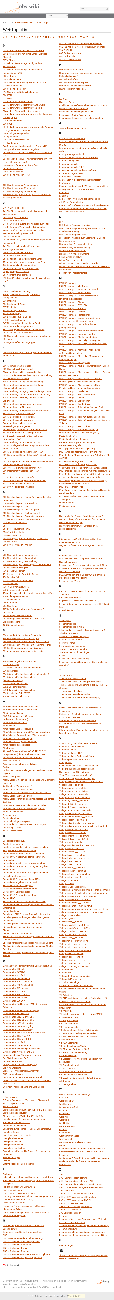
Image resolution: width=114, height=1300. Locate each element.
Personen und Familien (70, 555)
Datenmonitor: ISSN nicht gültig (18, 1029)
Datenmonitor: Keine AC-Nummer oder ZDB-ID (24, 1032)
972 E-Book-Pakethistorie (15, 687)
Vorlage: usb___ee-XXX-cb (71, 953)
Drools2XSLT (9, 1083)
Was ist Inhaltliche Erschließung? (74, 1094)
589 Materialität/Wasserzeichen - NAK (21, 471)
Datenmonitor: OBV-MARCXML (17, 1039)
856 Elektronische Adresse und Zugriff (21, 638)
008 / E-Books (9, 76)
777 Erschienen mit (12, 599)
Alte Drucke (8, 748)
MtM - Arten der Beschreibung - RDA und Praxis (81, 452)
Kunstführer (64, 196)
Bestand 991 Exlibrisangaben (16, 892)
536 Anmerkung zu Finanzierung (18, 420)
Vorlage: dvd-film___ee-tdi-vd (72, 832)
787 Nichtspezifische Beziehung (18, 615)
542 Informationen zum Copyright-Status (22, 432)
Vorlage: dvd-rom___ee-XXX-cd (73, 839)
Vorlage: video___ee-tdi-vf (71, 957)
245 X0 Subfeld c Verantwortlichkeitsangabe (24, 227)
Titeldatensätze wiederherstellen (74, 694)
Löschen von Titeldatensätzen (73, 273)
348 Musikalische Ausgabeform (18, 326)
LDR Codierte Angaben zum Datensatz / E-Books (82, 238)
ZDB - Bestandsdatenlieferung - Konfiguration (80, 1184)
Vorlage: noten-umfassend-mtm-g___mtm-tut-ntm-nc (84, 909)
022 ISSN (7, 98)
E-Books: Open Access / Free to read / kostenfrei (26, 1100)
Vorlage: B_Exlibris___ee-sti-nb (73, 794)
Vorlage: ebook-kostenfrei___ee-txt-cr (76, 845)
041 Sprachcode (10, 136)
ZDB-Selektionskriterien (70, 1213)
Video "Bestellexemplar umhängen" (75, 775)
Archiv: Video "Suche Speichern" (18, 796)
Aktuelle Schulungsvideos (15, 722)
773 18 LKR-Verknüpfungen (16, 587)
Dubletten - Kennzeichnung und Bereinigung (23, 1087)
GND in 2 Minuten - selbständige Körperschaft (80, 43)
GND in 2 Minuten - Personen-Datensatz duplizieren (27, 1254)
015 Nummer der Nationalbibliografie (20, 92)
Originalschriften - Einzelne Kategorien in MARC (81, 545)
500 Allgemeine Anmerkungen (17, 366)
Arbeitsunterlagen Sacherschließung (20, 764)
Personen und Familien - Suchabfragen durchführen (83, 565)
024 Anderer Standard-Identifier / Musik (21, 111)
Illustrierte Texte (66, 102)
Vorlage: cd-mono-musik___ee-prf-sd (76, 816)
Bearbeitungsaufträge (13, 844)
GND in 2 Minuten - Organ (15, 1248)
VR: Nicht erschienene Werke (72, 1046)
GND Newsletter (66, 50)
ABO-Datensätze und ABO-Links (18, 716)
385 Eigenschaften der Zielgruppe (19, 342)
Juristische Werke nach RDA (72, 128)
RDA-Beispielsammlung (70, 597)
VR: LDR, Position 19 (68, 1023)
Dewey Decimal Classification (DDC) (20, 1064)
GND (5, 1235)
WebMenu (64, 1120)
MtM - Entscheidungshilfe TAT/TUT (75, 461)
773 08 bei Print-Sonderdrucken (18, 580)
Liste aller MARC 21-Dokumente (74, 254)
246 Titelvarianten (11, 236)
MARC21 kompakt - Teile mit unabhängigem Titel (82, 417)
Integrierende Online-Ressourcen (74, 115)
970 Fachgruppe (10, 671)
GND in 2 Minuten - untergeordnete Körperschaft (82, 47)
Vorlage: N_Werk (67, 918)
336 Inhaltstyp (9, 301)
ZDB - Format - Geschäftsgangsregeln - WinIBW (81, 1187)
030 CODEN (8, 124)
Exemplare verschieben (14, 1148)
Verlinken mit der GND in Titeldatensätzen (78, 766)
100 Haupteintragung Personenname (20, 185)
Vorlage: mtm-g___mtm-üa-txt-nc (74, 874)
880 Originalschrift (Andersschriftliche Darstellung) (27, 645)
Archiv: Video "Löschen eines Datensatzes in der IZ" (27, 792)
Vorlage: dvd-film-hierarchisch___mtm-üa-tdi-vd (81, 781)
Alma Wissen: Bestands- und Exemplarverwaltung (26, 732)
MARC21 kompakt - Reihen (71, 397)
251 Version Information (14, 256)
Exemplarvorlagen (11, 1157)
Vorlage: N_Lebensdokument (72, 887)
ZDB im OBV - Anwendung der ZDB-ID (76, 1194)
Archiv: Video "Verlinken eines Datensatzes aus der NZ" (29, 799)
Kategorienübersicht (68, 164)
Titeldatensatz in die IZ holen (72, 678)
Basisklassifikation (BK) (14, 841)
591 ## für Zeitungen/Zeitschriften (19, 477)
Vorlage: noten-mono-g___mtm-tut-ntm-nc (78, 896)
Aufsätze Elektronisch (13, 811)
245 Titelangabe (10, 214)
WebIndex (64, 1110)
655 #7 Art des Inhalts (13, 532)
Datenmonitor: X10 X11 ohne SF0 (18, 1052)
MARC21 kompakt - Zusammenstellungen (78, 429)
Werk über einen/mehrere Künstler (75, 1142)
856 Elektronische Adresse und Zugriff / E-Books (26, 641)
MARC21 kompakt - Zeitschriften (74, 426)
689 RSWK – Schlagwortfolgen (17, 545)
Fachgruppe (8, 1174)
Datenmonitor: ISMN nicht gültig (18, 1026)
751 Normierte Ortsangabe (15, 568)
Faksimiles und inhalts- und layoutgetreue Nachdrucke (28, 1177)
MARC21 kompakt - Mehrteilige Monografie (79, 340)
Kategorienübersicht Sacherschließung (77, 170)
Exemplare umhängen (13, 1145)
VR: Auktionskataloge (69, 982)
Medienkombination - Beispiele (73, 439)
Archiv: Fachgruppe (12, 776)
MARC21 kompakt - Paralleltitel (73, 391)
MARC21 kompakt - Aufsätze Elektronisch (79, 289)
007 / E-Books (9, 60)
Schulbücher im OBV (69, 633)
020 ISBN (7, 95)
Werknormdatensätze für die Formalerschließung (82, 1148)
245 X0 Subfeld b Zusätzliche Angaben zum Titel (26, 224)
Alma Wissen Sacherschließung (18, 729)
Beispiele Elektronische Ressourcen (19, 850)
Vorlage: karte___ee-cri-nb (71, 861)
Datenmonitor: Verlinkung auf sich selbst (22, 1048)
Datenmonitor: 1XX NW (14, 972)
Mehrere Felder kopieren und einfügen (77, 442)
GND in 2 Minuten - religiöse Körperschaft (22, 1257)
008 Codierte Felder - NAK (15, 89)
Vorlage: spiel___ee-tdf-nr (71, 938)
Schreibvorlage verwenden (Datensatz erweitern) (82, 630)
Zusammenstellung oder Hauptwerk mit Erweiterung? (84, 1225)
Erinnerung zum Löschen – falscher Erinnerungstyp (27, 1129)
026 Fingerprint (10, 117)
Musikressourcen (67, 506)
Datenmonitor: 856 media (15, 997)
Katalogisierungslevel (69, 160)
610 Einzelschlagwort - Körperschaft (20, 503)
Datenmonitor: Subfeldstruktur (17, 1045)
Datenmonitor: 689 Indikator (16, 988)
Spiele (62, 655)
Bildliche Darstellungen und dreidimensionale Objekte (28, 943)
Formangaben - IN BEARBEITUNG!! (19, 1193)
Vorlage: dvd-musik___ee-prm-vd (74, 836)
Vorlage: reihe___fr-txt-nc (70, 922)
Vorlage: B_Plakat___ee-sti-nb (73, 807)
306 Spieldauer (10, 297)
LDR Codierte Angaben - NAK (73, 234)
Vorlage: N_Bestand (68, 880)
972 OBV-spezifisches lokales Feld (19, 690)
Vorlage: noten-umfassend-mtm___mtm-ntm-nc (81, 912)
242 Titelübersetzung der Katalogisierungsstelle (25, 211)
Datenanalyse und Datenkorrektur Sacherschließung (27, 966)
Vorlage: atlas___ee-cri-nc (71, 785)
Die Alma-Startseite (12, 1068)
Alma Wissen (9, 725)
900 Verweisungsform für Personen (19, 661)
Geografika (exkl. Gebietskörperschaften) (22, 1232)
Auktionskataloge (11, 818)
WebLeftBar (64, 1113)
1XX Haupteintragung (13, 198)
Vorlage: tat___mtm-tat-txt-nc (72, 944)
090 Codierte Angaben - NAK (16, 175)
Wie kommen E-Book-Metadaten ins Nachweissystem (84, 1158)
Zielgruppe (64, 1216)
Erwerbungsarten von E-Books (17, 1135)
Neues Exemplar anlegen (71, 522)
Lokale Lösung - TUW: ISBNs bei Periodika (79, 263)
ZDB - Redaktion (66, 1190)
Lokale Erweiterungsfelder (71, 260)
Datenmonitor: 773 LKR (14, 991)
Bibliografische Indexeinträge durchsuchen (23, 927)
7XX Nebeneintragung (13, 625)
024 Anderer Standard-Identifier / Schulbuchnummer (27, 114)
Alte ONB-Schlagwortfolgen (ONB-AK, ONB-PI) (24, 751)
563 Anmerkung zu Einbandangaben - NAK (23, 452)
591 (5, 474)
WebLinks (63, 1117)
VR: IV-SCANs (65, 1011)
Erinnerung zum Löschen (14, 1125)
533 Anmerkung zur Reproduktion (19, 417)
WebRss (63, 1129)
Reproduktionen (66, 610)
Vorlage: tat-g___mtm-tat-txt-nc (73, 941)
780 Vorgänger (10, 602)
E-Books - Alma (10, 1097)
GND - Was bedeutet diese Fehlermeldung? (23, 1238)
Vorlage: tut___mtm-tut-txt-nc (72, 947)
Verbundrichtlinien (67, 750)
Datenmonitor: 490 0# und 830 (17, 981)
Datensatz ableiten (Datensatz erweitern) (22, 1055)
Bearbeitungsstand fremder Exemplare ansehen (25, 847)
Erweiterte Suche (11, 1132)
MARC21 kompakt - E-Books (72, 308)
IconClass (64, 99)
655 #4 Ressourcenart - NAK (16, 529)
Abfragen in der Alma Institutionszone (21, 706)
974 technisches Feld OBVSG (16, 696)
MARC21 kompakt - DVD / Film (73, 305)
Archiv (6, 767)
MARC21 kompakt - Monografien (74, 362)
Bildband (7, 930)
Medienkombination (68, 436)
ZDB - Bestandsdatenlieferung (73, 1178)
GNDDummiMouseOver (70, 59)
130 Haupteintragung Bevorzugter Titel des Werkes (27, 194)
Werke (62, 1145)
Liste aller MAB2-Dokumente (72, 250)
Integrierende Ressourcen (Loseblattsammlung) (81, 118)
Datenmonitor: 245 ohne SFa (16, 978)
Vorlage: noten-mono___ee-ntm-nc (75, 899)
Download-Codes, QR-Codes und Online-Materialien (27, 1080)
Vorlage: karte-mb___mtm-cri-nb (74, 858)
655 (5, 526)
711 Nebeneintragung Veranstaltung (20, 561)
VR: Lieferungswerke (69, 1027)
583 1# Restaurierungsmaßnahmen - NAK (22, 468)
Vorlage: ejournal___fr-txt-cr (72, 851)
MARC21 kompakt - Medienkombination (78, 337)
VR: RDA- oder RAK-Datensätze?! (74, 1049)
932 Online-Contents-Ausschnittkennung (22, 667)
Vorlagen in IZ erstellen (70, 979)
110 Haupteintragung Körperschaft (19, 188)
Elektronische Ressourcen (15, 1113)
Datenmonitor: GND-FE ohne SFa (18, 1017)
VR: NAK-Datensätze (68, 1043)
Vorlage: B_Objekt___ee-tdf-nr (73, 804)
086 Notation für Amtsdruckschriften (20, 165)
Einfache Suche (10, 1106)
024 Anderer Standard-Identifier (18, 101)
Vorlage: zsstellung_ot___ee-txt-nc (75, 963)
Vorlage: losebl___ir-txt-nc (71, 864)
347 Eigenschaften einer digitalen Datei (21, 323)
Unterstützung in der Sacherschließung (77, 720)
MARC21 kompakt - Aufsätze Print (75, 292)
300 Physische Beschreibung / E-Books (21, 294)
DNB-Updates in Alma (13, 1074)
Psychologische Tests (69, 581)
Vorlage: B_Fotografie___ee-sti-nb (74, 797)
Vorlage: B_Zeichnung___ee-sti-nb (75, 810)
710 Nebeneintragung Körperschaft (19, 558)
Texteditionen (65, 675)
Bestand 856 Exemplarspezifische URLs (21, 879)
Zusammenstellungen (69, 1229)
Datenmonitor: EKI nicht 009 (16, 1013)
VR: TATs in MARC (67, 1068)
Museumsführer (66, 503)
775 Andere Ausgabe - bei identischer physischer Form (28, 593)
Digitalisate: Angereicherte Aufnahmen (21, 1071)
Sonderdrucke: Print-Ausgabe (73, 649)
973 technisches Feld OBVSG (16, 693)
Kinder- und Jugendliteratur (72, 173)
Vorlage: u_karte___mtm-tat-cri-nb (75, 950)
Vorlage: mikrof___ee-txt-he (72, 867)
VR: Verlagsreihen (67, 1084)
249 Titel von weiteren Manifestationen (21, 246)
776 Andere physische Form (16, 596)
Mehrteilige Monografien (70, 445)
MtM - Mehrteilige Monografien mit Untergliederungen (84, 471)
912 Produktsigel (11, 664)
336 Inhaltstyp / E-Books (14, 304)
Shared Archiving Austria (70, 639)
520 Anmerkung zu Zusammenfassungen (22, 404)
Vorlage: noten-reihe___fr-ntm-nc (74, 902)
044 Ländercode (10, 143)
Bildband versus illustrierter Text (18, 933)
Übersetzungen (66, 1245)
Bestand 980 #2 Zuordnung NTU (18, 885)
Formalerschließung (12, 1190)
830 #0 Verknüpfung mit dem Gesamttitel (22, 635)
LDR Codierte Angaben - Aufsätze (75, 225)
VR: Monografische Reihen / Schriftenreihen (79, 1030)
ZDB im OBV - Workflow (70, 1210)
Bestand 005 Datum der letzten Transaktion (23, 853)
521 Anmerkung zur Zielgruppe (17, 407)
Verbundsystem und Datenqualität (75, 759)
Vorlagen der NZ (67, 972)
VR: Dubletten (65, 995)
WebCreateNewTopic (69, 1107)
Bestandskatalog (11, 911)
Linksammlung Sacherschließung (75, 247)
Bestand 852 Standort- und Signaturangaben (24, 863)
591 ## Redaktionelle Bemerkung (18, 483)
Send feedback (54, 1287)
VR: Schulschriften (68, 1055)
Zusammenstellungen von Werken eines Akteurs (82, 1232)
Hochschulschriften (68, 79)
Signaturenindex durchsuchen (73, 646)
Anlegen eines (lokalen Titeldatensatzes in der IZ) (26, 754)
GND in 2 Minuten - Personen (16, 1251)
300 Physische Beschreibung (16, 291)
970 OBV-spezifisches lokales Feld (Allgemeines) (26, 674)
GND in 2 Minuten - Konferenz (17, 1244)
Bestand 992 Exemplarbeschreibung (20, 895)
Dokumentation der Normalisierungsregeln (23, 1077)
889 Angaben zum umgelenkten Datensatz (23, 651)
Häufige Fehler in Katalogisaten (74, 89)
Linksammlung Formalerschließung (76, 244)
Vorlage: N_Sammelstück (71, 915)
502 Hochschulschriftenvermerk (18, 369)
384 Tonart (8, 339)
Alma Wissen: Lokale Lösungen (17, 738)
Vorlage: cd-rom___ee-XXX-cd (73, 820)
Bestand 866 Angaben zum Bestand (20, 882)
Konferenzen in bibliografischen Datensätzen (80, 180)
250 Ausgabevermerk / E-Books (18, 252)
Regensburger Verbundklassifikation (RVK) (79, 601)
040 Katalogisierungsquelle (16, 133)
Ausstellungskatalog (12, 831)
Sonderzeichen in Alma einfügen (74, 652)
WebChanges (65, 1104)
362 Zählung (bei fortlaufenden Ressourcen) (23, 329)
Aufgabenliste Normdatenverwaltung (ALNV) (24, 808)
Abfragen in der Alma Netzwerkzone (20, 709)
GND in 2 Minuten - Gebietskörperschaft (21, 1241)
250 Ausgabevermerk (13, 249)
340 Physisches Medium (14, 320)
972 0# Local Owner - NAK (15, 683)
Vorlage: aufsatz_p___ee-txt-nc (73, 791)
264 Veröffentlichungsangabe (17, 275)
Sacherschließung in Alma (71, 627)
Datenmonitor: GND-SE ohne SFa (18, 1020)
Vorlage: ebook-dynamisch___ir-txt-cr (76, 842)
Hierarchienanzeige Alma (71, 69)
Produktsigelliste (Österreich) (73, 578)
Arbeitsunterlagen (11, 760)
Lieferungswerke (67, 241)
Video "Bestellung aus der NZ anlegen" (77, 778)
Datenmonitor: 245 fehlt (14, 975)
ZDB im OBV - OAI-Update (71, 1203)
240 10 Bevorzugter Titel (14, 208)
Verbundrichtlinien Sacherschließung (76, 756)
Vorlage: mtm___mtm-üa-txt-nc (73, 877)
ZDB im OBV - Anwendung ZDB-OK (75, 1200)
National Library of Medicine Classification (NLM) (82, 519)
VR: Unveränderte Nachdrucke (73, 1074)
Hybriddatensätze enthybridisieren (75, 85)
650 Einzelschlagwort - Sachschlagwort (21, 513)
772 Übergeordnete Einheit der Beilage (21, 574)
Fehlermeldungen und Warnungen (19, 1187)
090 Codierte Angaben (13, 171)
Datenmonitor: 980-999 (14, 1001)
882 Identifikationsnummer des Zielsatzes (23, 648)
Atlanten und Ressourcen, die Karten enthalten (25, 805)
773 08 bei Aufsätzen (13, 577)
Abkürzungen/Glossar (13, 713)
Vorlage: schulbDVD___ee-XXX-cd (74, 928)
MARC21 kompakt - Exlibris (72, 311)
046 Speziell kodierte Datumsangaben (21, 149)
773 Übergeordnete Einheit (15, 590)
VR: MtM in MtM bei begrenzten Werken (77, 1033)
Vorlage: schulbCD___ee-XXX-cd (74, 925)
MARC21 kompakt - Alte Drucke (74, 286)
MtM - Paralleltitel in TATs (71, 487)
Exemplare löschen (12, 1141)
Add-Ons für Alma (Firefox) (15, 719)
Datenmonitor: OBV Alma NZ (16, 1036)
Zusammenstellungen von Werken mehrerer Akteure (83, 1235)
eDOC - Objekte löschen (14, 1103)
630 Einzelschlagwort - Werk (16, 506)
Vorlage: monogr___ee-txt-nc (72, 871)
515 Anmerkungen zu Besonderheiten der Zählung (26, 394)
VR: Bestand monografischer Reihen (76, 985)
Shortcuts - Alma (67, 643)
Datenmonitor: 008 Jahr (14, 969)
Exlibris (6, 1161)
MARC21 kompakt (67, 283)
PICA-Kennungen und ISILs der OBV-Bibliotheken (82, 575)
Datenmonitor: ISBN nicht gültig (18, 1023)
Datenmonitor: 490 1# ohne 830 (18, 985)
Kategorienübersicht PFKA (71, 167)
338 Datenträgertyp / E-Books (17, 317)
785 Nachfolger (10, 606)
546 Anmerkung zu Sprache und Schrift (21, 442)
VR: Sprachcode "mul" (69, 1065)
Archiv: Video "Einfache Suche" (17, 786)
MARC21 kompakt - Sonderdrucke (75, 404)
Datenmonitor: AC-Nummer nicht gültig (21, 1010)
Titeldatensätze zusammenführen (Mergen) (79, 697)
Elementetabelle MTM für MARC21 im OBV (23, 1116)
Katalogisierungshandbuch (26, 22)
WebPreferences (67, 1126)
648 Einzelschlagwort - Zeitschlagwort (21, 510)
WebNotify (64, 1123)
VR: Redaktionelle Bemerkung (73, 1052)
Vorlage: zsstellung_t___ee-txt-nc (74, 966)
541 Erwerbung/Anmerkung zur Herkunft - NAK (25, 429)
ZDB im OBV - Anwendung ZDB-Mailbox (77, 1197)
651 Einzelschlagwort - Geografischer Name (23, 516)
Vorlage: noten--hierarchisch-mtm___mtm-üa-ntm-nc (83, 893)
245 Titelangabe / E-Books (15, 217)
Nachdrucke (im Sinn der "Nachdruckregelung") (81, 516)
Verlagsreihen (65, 762)
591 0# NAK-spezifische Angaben (19, 487)
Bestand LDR (9, 898)
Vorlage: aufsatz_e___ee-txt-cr (73, 788)
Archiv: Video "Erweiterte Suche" (18, 789)
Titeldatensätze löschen (70, 691)
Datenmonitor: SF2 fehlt (14, 1042)
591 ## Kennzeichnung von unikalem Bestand (24, 480)
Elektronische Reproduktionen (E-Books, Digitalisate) (27, 1110)
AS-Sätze (7, 802)
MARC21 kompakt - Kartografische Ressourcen (81, 330)
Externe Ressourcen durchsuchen (19, 1164)
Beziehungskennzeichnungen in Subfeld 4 (22, 923)
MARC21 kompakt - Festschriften (74, 315)
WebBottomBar (66, 1101)
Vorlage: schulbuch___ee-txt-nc (73, 931)
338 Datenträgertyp (12, 313)
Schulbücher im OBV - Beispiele (74, 636)
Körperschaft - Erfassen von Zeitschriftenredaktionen (84, 205)
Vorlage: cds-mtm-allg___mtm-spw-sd (77, 823)
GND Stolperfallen (67, 56)
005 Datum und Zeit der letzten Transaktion (23, 50)
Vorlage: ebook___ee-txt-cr (71, 848)
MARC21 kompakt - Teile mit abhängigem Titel (81, 407)
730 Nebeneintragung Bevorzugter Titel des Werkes (27, 564)
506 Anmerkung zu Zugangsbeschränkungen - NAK (27, 391)
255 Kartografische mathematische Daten (22, 259)
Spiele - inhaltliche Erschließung (74, 659)
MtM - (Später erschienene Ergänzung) (77, 448)
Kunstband (64, 192)
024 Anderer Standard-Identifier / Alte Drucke (24, 105)
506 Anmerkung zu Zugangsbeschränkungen (24, 381)
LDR (61, 222)
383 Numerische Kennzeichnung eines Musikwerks (27, 336)
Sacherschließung (67, 624)
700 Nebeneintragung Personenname (20, 555)
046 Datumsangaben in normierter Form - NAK (25, 146)
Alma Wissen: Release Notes (16, 745)
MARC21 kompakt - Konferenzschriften (77, 334)
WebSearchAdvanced (69, 1136)
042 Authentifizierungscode (16, 140)
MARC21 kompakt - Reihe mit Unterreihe (78, 394)
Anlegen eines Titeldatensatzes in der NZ (22, 757)
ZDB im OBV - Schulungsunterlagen (75, 1206)
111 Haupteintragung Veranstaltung (19, 191)
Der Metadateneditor (12, 1061)
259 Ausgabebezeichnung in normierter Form (24, 262)
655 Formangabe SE (12, 535)
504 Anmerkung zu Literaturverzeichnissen (23, 372)
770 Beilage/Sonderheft (14, 571)
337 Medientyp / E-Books (15, 310)
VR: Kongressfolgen (68, 1020)
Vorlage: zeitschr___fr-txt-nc (72, 960)
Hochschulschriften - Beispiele (73, 82)
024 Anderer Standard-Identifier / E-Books (22, 108)
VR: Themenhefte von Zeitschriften (75, 1071)
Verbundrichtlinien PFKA (70, 753)
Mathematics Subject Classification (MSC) (79, 432)
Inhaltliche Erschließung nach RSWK (76, 111)
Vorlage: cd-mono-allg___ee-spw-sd (75, 813)
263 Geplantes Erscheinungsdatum (19, 265)
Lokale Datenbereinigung (71, 257)
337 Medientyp (10, 307)
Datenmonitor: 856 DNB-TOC (16, 994)
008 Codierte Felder (12, 79)
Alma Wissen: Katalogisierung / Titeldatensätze (25, 735)
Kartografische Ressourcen (72, 138)
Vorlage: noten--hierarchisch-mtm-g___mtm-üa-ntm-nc (84, 890)
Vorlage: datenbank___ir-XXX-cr (73, 829)
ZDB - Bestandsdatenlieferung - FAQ (76, 1181)
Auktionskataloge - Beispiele (16, 821)
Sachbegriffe (65, 620)
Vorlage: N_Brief (66, 883)
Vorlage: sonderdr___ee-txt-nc (73, 934)
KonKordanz (65, 183)
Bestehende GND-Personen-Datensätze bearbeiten (26, 914)
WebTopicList (46, 22)
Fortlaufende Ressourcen (15, 1202)
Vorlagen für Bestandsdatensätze (75, 976)
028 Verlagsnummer (12, 120)
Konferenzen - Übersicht (70, 176)
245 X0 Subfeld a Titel (13, 220)
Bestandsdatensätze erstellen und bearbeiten (24, 901)
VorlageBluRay (66, 969)
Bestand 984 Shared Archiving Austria (21, 889)
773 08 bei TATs (10, 583)
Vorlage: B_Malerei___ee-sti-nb (73, 800)
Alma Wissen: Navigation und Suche (20, 741)
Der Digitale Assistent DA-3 (15, 1058)
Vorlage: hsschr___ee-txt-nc (72, 855)
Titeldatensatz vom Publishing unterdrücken (80, 681)
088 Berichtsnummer (13, 168)
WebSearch (64, 1132)
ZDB (61, 1174)
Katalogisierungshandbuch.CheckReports (78, 157)
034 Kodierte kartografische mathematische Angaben (28, 127)
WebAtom (64, 1097)
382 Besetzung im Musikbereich (18, 332)
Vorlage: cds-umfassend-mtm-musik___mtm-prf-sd (83, 826)
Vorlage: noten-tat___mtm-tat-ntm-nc (76, 906)
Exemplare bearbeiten (13, 1138)
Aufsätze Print (9, 815)
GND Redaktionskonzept (70, 53)
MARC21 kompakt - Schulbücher (74, 401)
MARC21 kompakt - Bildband (72, 302)
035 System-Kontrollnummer (16, 130)
